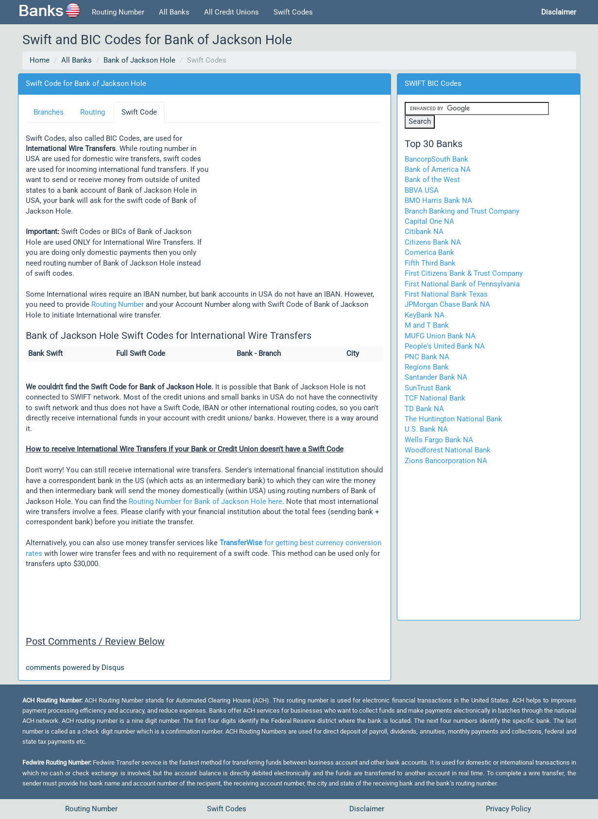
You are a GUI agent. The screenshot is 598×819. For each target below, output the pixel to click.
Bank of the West (432, 179)
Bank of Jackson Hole (139, 60)
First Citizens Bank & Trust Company (464, 273)
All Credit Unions (231, 12)
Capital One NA (429, 221)
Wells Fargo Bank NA (439, 439)
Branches (49, 112)
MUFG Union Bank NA (440, 336)
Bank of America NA (438, 169)
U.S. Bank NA (426, 429)
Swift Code (139, 112)
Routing (92, 112)
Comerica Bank (429, 252)
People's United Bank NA (445, 346)
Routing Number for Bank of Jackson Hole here (205, 501)
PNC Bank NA (427, 356)
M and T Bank (427, 325)
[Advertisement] (295, 197)
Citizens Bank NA (433, 242)
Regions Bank (427, 367)
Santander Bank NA (436, 377)
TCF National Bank (435, 398)
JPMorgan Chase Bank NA (447, 304)
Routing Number (118, 12)
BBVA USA (422, 190)
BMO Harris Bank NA (438, 200)
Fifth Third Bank (430, 263)
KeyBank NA (424, 315)
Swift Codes (293, 12)
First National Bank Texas (446, 294)
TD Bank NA (424, 408)
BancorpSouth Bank (436, 159)
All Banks (174, 12)
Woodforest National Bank (448, 450)
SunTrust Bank (428, 388)
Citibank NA (424, 231)
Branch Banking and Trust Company (462, 211)
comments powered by (75, 667)
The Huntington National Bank (453, 419)
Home (40, 60)
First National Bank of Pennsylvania (462, 284)
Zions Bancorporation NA (446, 460)
